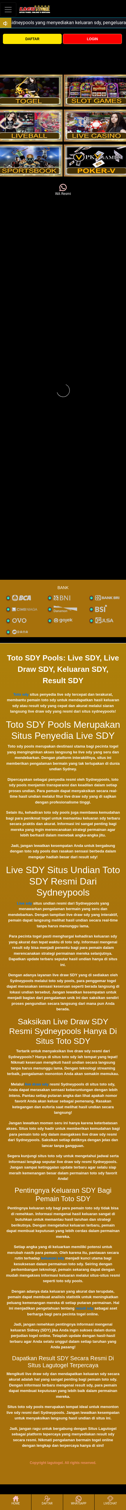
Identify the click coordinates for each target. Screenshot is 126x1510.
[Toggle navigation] (8, 9)
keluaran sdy (52, 1258)
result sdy (84, 1308)
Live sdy (24, 903)
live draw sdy (37, 1084)
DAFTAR (32, 39)
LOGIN (92, 39)
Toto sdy (21, 694)
